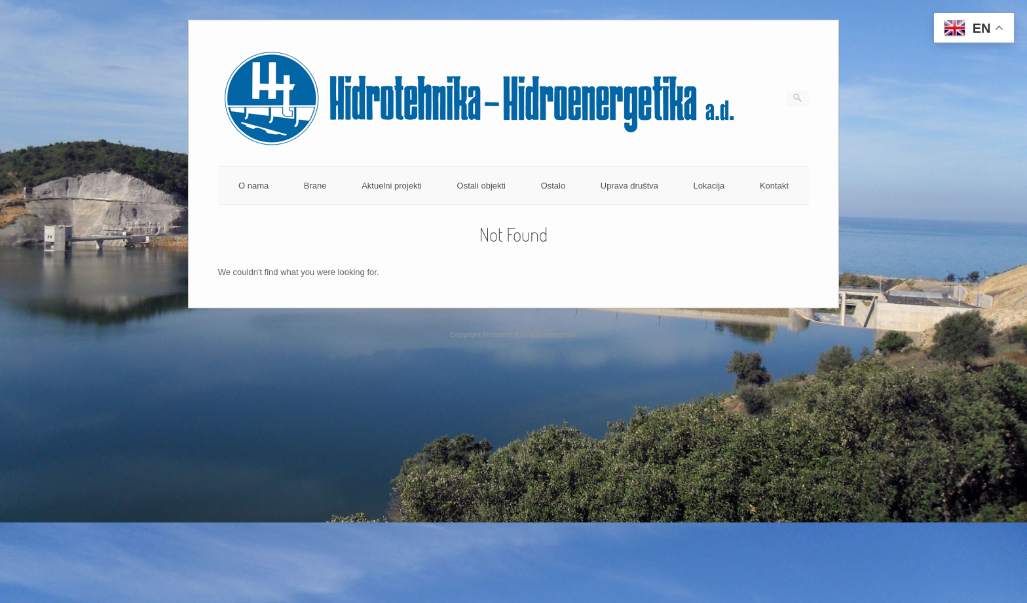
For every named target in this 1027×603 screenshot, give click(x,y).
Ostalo (553, 186)
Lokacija (709, 186)
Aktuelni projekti (392, 186)
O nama (253, 186)
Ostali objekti (481, 186)
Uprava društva (629, 186)
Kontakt (774, 186)
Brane (315, 186)
